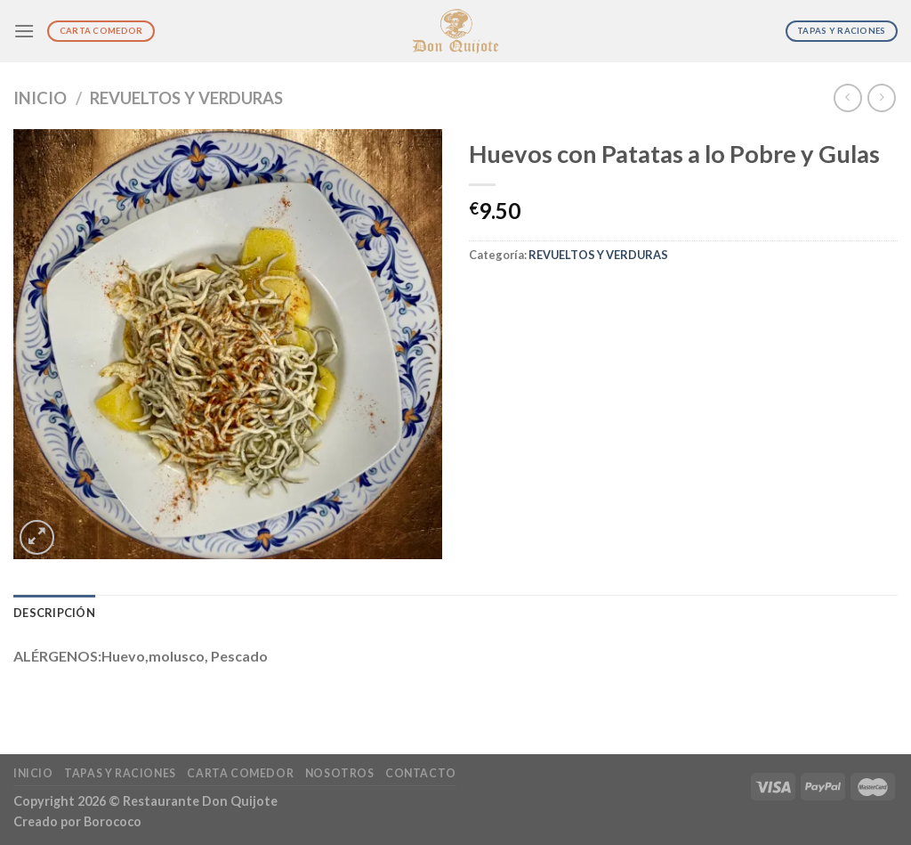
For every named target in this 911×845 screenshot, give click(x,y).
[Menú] (24, 31)
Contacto (420, 773)
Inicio (40, 98)
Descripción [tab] (54, 612)
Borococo (112, 821)
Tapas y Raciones (120, 773)
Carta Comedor (240, 773)
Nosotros (340, 773)
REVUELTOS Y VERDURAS (186, 98)
